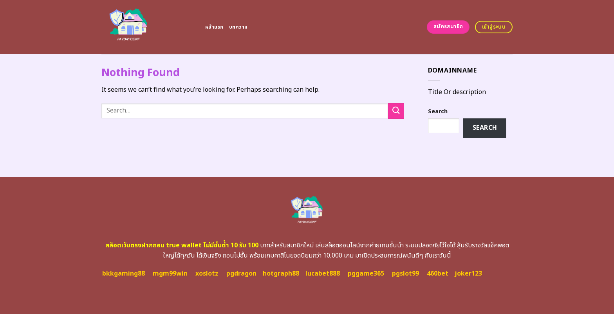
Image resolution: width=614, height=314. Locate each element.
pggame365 (366, 273)
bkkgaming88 (123, 273)
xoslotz (207, 273)
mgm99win (170, 273)
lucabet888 (322, 273)
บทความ (238, 27)
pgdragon (241, 273)
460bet (437, 273)
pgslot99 (405, 273)
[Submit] (396, 110)
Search (438, 111)
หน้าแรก (214, 27)
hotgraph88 (281, 273)
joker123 (468, 273)
